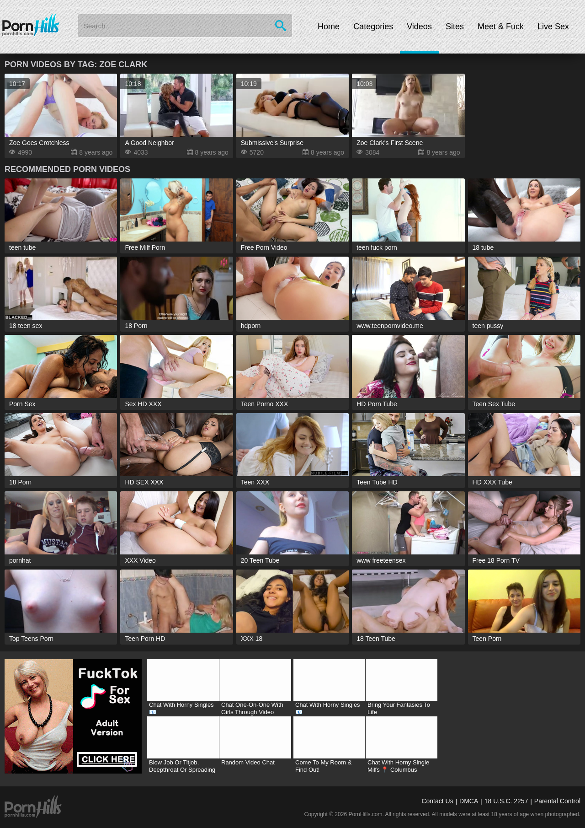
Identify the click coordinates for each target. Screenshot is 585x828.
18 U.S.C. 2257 (506, 801)
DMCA (468, 801)
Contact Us (437, 801)
